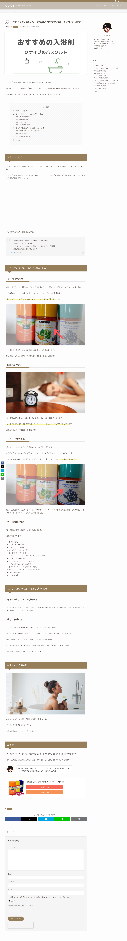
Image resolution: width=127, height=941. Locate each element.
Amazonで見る (54, 787)
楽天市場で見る (35, 787)
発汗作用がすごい (25, 117)
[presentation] (20, 925)
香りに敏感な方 (24, 133)
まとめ (18, 140)
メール (11, 882)
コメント (11, 847)
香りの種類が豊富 (25, 124)
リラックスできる (25, 122)
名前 (10, 874)
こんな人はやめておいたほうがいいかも (30, 128)
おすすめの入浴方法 (23, 136)
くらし (15, 26)
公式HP (13, 252)
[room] (115, 1)
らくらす (10, 6)
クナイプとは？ (21, 111)
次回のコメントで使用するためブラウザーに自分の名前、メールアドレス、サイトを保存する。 (40, 897)
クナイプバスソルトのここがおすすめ (29, 114)
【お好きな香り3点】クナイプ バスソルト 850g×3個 (45, 782)
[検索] (121, 1)
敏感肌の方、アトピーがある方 (29, 131)
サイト (10, 889)
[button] (13, 819)
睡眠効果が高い (24, 119)
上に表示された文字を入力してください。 (21, 905)
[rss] (118, 1)
